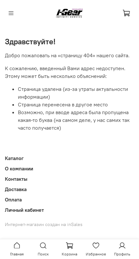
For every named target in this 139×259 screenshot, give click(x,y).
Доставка (16, 189)
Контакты (16, 179)
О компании (19, 168)
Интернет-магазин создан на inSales (43, 224)
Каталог (14, 158)
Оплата (13, 199)
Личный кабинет (24, 210)
